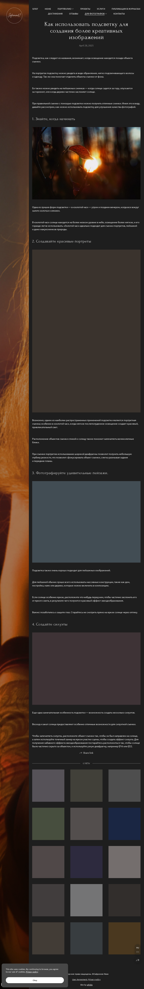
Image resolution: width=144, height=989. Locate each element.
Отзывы (73, 13)
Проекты (85, 8)
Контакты (119, 13)
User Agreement (79, 979)
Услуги (101, 8)
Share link (88, 754)
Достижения (55, 13)
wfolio (90, 984)
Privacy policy (94, 979)
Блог (35, 8)
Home (48, 8)
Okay (35, 980)
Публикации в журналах (126, 8)
